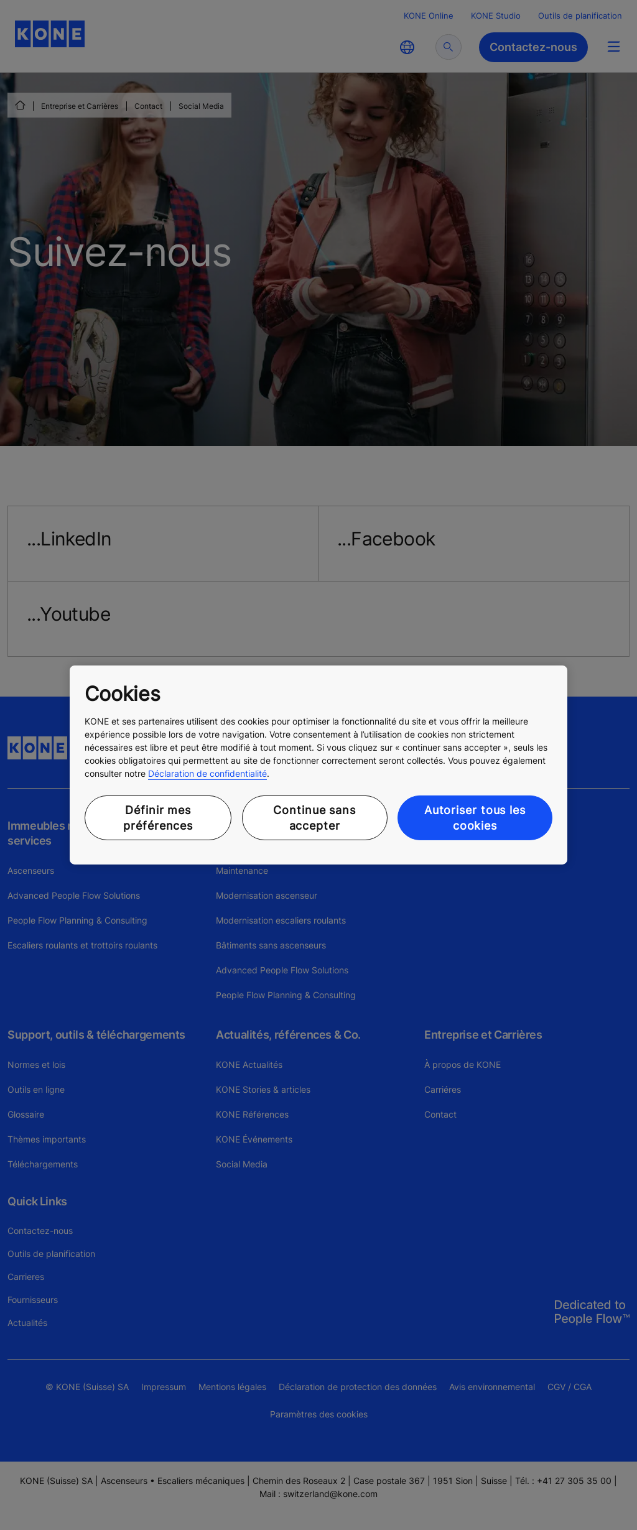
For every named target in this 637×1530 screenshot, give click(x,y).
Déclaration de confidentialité (207, 773)
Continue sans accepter (314, 818)
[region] (318, 765)
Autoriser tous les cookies (475, 818)
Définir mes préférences (158, 818)
